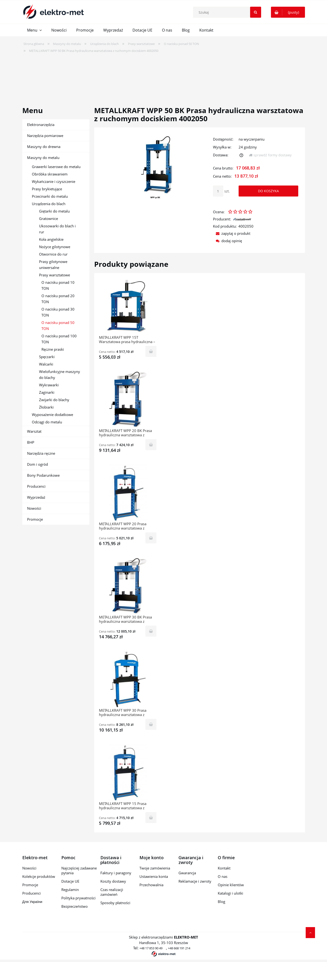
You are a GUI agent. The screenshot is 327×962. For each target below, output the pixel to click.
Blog (221, 901)
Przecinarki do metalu (50, 196)
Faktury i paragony (115, 872)
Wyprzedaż (36, 497)
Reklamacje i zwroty (194, 881)
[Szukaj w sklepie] (228, 12)
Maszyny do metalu (43, 157)
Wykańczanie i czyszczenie (53, 181)
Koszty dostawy (113, 881)
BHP (30, 442)
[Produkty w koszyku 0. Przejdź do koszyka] (288, 12)
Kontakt (224, 868)
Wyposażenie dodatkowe (52, 414)
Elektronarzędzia (40, 124)
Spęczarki (47, 356)
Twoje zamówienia (154, 868)
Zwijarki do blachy (54, 399)
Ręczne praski (52, 349)
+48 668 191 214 (179, 948)
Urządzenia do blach (48, 203)
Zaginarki (46, 392)
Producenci (36, 486)
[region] (163, 76)
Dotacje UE (70, 881)
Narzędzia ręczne (41, 453)
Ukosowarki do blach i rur (57, 229)
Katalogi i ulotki (230, 893)
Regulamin (70, 889)
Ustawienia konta (153, 876)
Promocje (35, 519)
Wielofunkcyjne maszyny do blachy (59, 374)
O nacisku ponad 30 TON (58, 312)
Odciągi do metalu (47, 422)
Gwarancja (187, 872)
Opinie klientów (231, 884)
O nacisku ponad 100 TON (59, 338)
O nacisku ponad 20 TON (58, 298)
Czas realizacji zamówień (111, 892)
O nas (222, 876)
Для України (32, 901)
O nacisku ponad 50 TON (58, 325)
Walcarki (46, 364)
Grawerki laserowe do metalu (56, 166)
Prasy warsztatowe (54, 275)
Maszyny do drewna (43, 146)
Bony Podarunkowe (43, 475)
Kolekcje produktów (38, 876)
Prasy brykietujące (47, 188)
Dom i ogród (37, 464)
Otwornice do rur (53, 254)
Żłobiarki (46, 407)
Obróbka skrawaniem (50, 174)
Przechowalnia (151, 884)
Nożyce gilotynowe (54, 246)
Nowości (34, 508)
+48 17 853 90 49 (150, 948)
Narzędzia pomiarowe (45, 135)
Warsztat (34, 431)
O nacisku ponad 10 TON (58, 285)
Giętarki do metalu (54, 211)
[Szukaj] (255, 12)
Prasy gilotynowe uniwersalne (53, 264)
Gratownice (48, 218)
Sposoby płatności (115, 902)
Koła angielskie (51, 239)
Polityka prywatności (78, 898)
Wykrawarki (49, 385)
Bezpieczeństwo (74, 906)
